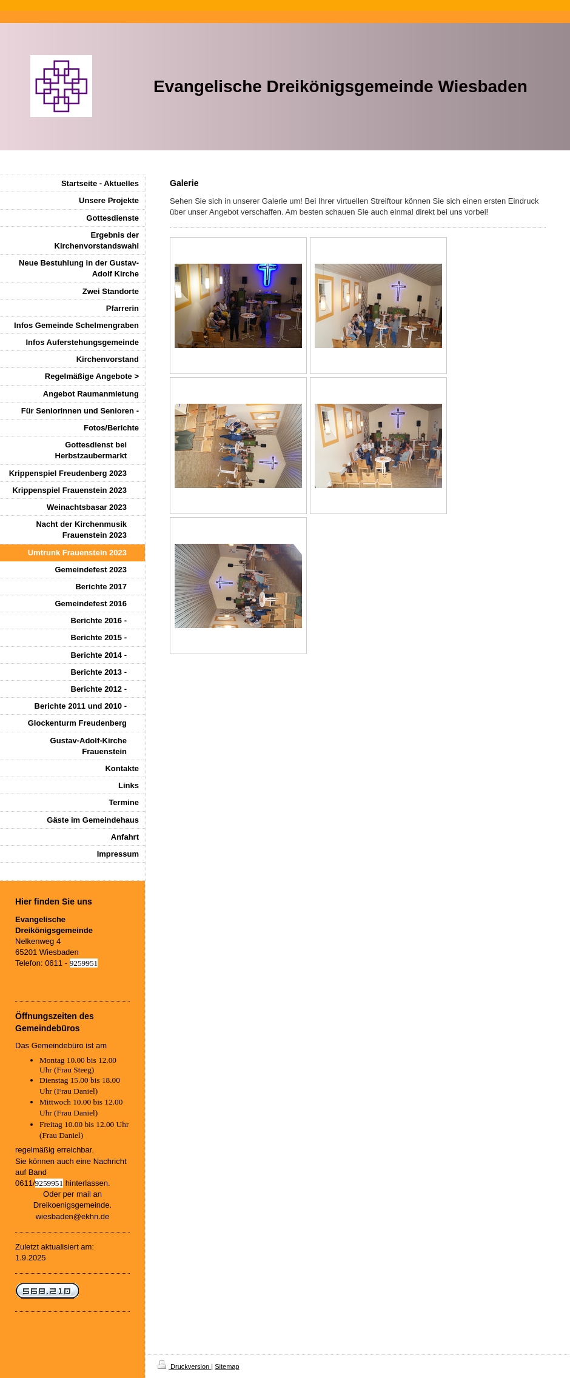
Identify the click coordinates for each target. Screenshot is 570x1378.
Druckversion (184, 1366)
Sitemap (227, 1366)
